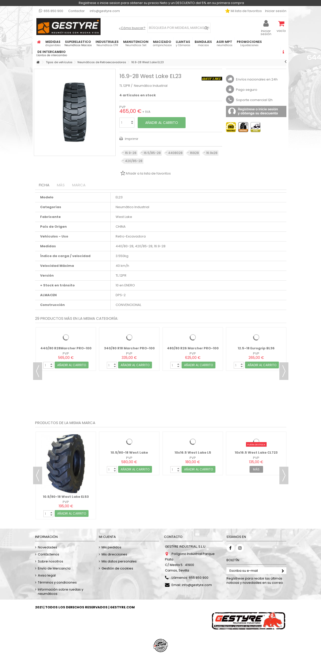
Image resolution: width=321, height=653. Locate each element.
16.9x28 (211, 152)
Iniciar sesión (275, 11)
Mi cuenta (107, 536)
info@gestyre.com (105, 11)
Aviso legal (47, 575)
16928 (194, 152)
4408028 (175, 152)
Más (61, 185)
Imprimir (131, 138)
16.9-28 (130, 152)
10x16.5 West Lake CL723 (256, 452)
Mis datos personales (119, 561)
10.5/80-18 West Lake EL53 (66, 496)
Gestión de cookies (117, 568)
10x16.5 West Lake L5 (193, 452)
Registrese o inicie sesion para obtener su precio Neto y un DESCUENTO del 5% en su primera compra (161, 3)
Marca (79, 185)
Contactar (76, 11)
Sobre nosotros (50, 561)
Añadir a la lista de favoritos (148, 173)
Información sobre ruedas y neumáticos (60, 591)
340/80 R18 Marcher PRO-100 (129, 348)
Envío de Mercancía (54, 568)
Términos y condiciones (57, 582)
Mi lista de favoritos (246, 11)
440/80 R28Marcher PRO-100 (66, 348)
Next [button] (283, 371)
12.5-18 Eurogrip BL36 (256, 348)
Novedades (47, 547)
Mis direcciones (114, 554)
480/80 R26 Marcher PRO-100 (193, 348)
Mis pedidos (111, 547)
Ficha (44, 185)
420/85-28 (133, 160)
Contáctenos (48, 554)
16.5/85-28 (152, 152)
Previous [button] (37, 371)
